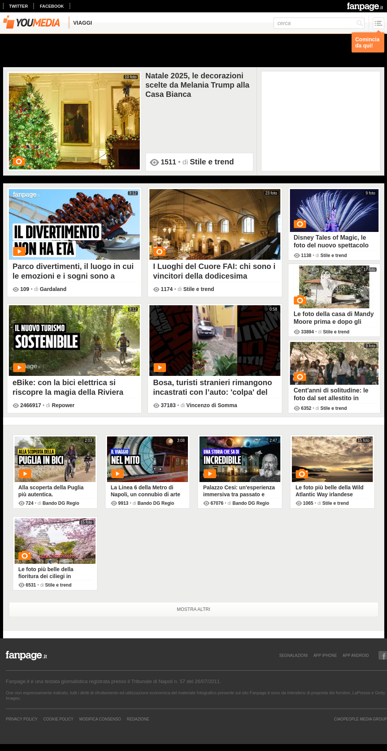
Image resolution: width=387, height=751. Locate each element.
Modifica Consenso (100, 719)
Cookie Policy (58, 719)
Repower (63, 405)
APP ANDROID (356, 655)
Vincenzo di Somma (211, 405)
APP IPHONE (325, 655)
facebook (52, 6)
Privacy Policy (21, 719)
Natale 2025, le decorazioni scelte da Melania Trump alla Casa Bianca (198, 84)
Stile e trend (212, 161)
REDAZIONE (138, 719)
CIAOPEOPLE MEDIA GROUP (360, 719)
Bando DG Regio (60, 503)
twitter (18, 6)
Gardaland (53, 289)
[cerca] (319, 23)
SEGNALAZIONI (293, 655)
